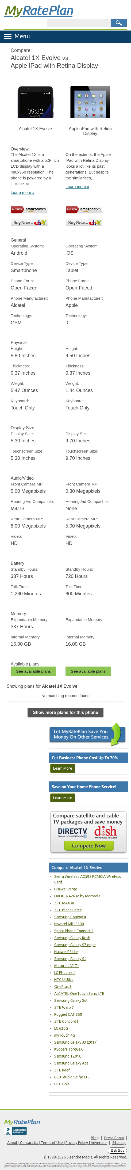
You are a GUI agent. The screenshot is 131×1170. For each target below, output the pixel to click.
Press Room (114, 1138)
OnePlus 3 (63, 986)
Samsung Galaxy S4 (70, 959)
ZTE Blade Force (68, 910)
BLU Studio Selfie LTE (72, 1077)
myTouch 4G (64, 1035)
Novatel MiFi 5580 (69, 924)
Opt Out (117, 1150)
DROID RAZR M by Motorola (77, 896)
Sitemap (119, 1143)
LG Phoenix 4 (64, 972)
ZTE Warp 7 (64, 1007)
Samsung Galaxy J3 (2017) (76, 1042)
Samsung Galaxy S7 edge (75, 945)
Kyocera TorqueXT (69, 1049)
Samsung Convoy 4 (70, 917)
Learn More (62, 768)
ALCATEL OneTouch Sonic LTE (79, 993)
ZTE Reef (62, 1070)
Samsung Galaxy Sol (70, 1000)
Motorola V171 (66, 966)
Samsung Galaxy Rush (72, 938)
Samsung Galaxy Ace (71, 1063)
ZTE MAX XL (64, 903)
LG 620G (61, 1028)
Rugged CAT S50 (68, 1014)
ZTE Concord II (66, 1021)
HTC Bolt (61, 1084)
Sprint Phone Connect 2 (74, 931)
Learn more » (22, 192)
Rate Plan (38, 9)
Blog (95, 1138)
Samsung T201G (68, 1056)
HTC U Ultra (64, 979)
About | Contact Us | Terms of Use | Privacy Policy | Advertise (57, 1143)
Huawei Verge (65, 889)
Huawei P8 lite (66, 952)
